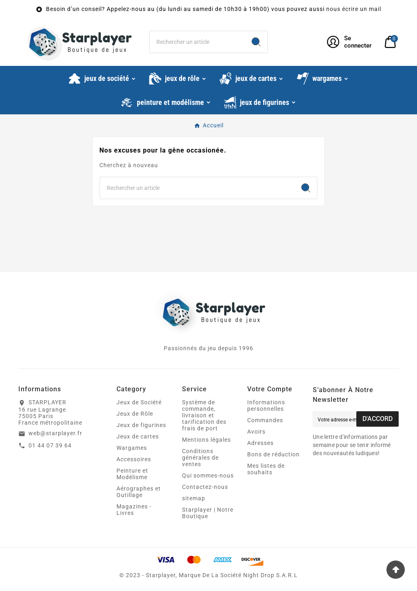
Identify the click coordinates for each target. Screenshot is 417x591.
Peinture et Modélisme (132, 473)
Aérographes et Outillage (138, 491)
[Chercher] (197, 41)
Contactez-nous (205, 487)
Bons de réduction (273, 454)
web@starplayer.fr (55, 433)
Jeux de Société (139, 402)
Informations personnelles (266, 405)
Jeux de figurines (141, 425)
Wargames (131, 448)
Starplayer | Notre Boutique (207, 512)
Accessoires (133, 459)
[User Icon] (351, 42)
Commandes (265, 420)
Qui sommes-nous (208, 475)
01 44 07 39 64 (50, 445)
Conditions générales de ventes (200, 457)
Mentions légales (206, 439)
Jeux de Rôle (134, 413)
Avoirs (256, 431)
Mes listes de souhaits (266, 468)
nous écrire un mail (353, 9)
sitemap (193, 498)
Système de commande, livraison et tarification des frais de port (204, 415)
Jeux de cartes (137, 436)
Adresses (260, 443)
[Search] (256, 41)
